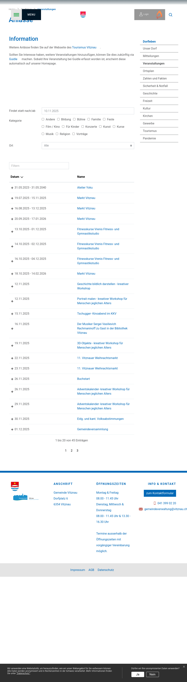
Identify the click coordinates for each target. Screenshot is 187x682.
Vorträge (79, 173)
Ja (137, 674)
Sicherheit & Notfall (155, 125)
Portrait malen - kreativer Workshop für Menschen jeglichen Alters (61, 360)
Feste (108, 159)
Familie (94, 159)
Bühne (79, 159)
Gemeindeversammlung (60, 530)
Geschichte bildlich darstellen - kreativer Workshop (58, 341)
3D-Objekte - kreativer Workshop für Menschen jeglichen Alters (61, 418)
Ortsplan (148, 110)
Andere (48, 159)
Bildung (64, 159)
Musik (48, 173)
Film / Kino (51, 166)
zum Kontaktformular (160, 598)
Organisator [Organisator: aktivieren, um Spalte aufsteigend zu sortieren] (116, 216)
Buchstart (51, 462)
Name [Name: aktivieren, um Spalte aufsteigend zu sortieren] (49, 216)
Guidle (13, 98)
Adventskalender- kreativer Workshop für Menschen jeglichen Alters (62, 481)
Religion (63, 173)
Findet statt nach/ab (22, 150)
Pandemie (149, 178)
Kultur (147, 148)
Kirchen (148, 155)
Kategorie (15, 160)
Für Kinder (70, 166)
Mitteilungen (151, 95)
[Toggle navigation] (26, 14)
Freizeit (147, 140)
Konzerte (89, 166)
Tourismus (150, 170)
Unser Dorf (150, 88)
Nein (152, 674)
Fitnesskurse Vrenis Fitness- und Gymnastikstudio (58, 273)
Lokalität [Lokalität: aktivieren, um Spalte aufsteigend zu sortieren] (89, 216)
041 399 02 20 (166, 608)
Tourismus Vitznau (84, 87)
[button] (170, 14)
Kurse (118, 166)
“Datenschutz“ (23, 673)
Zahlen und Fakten (155, 118)
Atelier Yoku (53, 227)
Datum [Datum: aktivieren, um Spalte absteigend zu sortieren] (15, 216)
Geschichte (150, 133)
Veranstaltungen (153, 104)
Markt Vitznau (54, 237)
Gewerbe (148, 163)
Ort (11, 185)
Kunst (105, 166)
